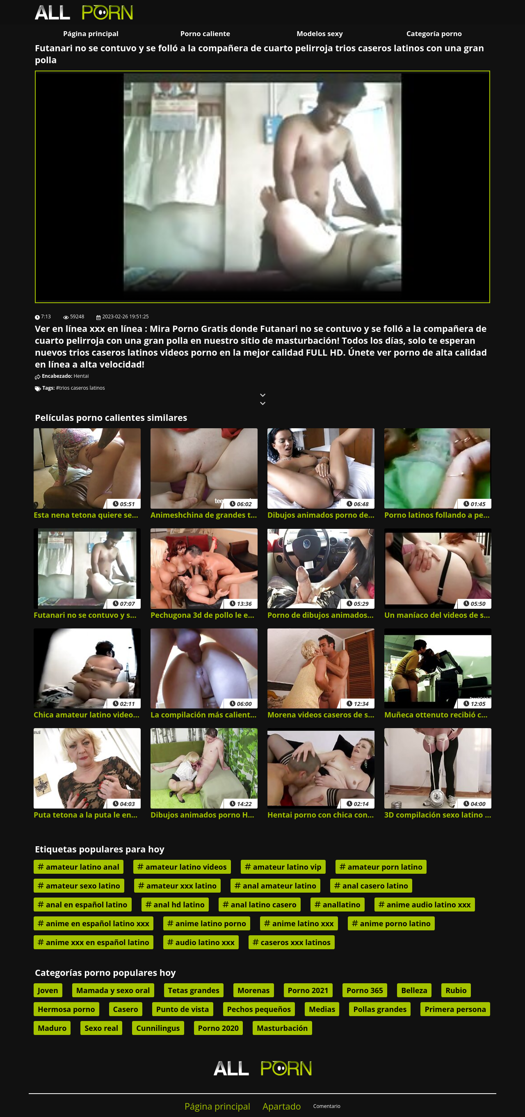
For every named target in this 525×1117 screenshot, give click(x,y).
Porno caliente (205, 33)
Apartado (281, 1106)
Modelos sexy (319, 33)
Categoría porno (434, 33)
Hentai (81, 375)
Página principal (91, 33)
